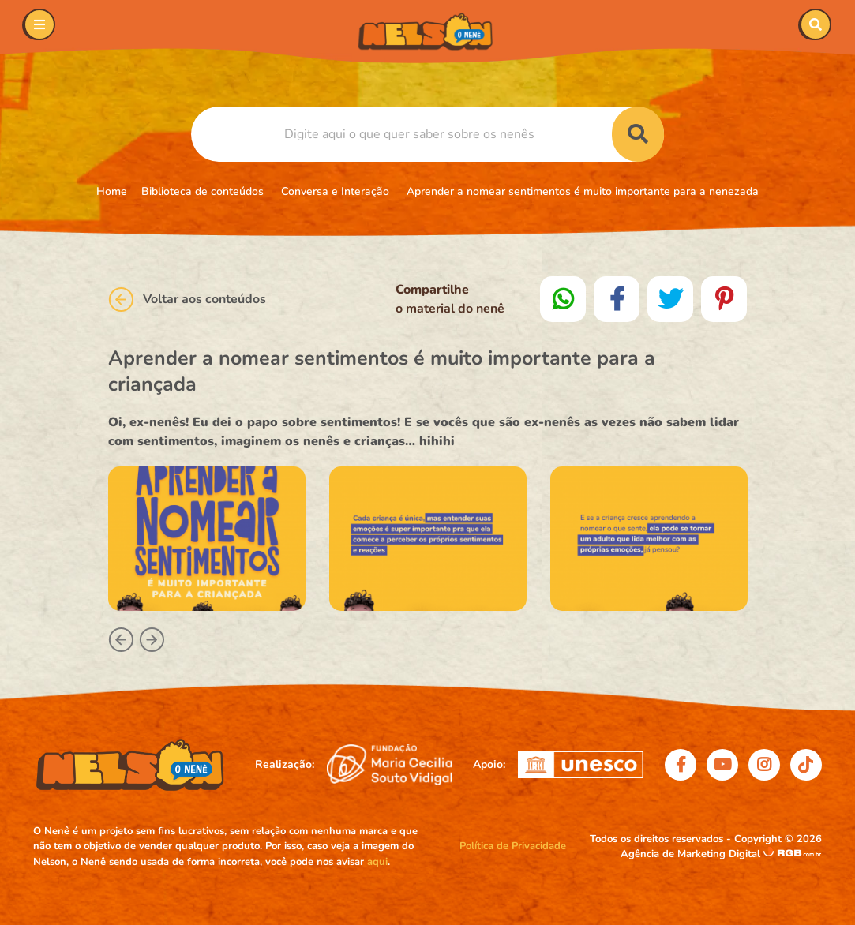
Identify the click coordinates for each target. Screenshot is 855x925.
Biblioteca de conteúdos (204, 191)
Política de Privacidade (512, 846)
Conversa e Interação (336, 191)
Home (111, 191)
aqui (377, 862)
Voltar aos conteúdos (187, 299)
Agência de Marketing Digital (692, 854)
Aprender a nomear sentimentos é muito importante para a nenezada (583, 191)
